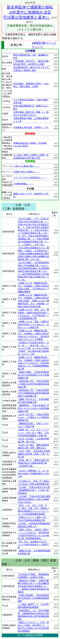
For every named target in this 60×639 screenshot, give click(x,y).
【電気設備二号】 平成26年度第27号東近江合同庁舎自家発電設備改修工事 (33, 384)
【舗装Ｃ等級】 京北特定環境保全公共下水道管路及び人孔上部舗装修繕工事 (33, 375)
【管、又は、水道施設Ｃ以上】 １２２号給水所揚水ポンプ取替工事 (33, 544)
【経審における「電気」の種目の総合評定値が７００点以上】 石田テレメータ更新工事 (33, 324)
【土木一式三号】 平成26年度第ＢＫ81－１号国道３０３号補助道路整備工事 (33, 417)
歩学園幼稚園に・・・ (23, 184)
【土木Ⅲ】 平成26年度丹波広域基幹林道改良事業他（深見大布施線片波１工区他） (34, 499)
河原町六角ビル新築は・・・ (26, 171)
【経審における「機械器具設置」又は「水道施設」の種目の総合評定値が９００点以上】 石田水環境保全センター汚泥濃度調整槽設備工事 (33, 363)
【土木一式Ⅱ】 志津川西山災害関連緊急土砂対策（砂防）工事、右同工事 (34, 454)
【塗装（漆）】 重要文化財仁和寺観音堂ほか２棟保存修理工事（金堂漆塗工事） (33, 463)
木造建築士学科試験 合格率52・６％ (31, 127)
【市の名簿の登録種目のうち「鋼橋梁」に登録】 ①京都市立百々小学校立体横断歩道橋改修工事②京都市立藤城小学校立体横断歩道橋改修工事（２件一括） (33, 253)
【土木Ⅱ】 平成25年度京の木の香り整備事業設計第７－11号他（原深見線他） (34, 490)
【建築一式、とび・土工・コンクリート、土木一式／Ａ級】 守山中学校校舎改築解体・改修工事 (33, 433)
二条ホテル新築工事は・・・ (26, 166)
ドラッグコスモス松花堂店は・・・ (30, 177)
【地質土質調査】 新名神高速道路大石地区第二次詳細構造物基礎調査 (33, 598)
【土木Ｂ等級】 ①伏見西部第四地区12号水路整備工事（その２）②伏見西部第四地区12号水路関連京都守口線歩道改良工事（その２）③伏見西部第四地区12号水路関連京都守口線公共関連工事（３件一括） (33, 271)
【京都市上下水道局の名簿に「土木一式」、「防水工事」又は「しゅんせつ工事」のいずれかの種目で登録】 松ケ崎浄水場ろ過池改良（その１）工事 (33, 348)
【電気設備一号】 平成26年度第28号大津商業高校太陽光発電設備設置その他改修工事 (33, 393)
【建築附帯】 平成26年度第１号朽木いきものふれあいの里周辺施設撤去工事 (33, 408)
